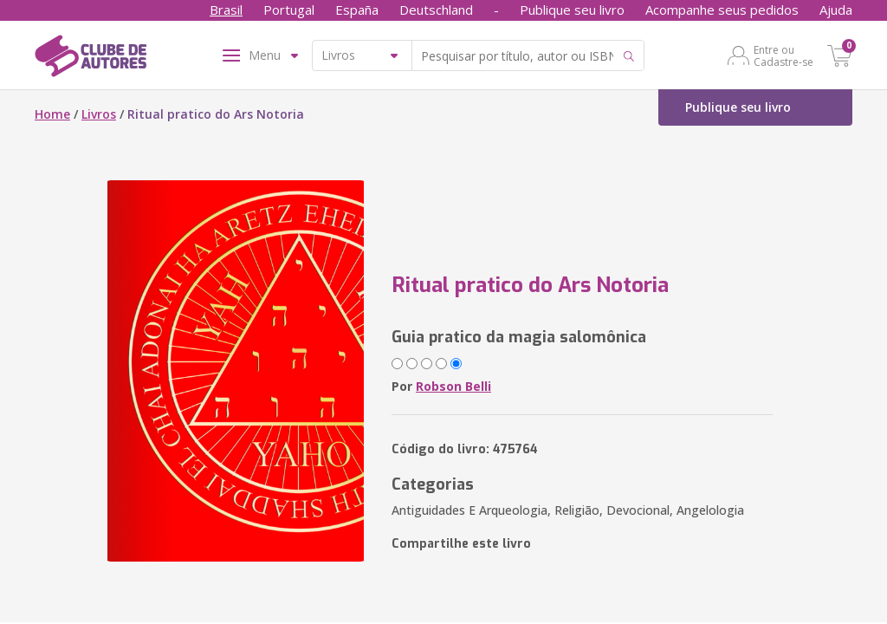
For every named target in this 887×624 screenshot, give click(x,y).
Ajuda (835, 9)
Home (52, 114)
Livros (98, 114)
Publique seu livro (572, 9)
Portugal (288, 9)
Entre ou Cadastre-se (783, 55)
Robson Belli (453, 386)
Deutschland (436, 9)
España (357, 9)
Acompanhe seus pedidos (722, 9)
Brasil (226, 9)
